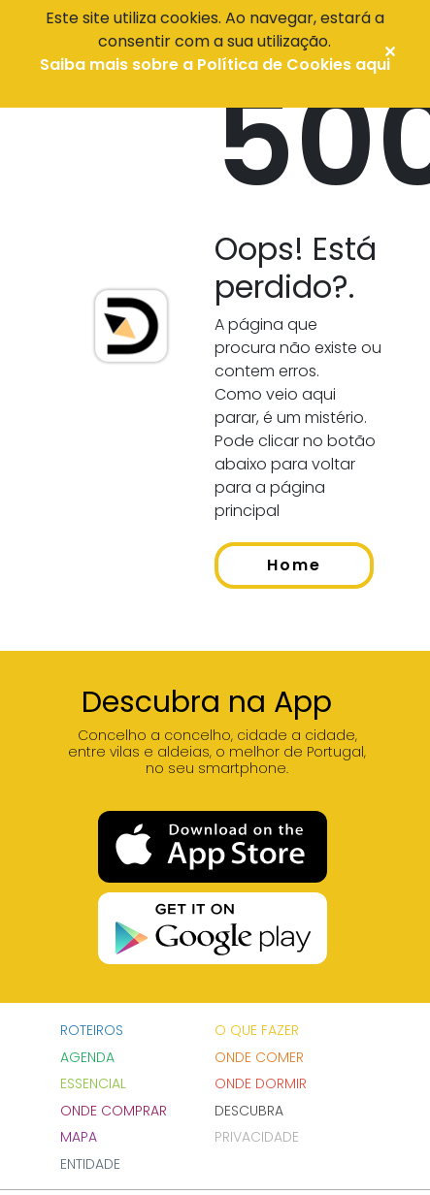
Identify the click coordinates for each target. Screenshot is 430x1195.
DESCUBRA (249, 1110)
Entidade (90, 1164)
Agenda (87, 1057)
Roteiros (91, 1030)
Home (294, 565)
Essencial (93, 1083)
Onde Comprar (113, 1110)
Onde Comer (259, 1057)
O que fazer (257, 1030)
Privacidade (257, 1137)
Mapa (78, 1137)
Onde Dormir (261, 1083)
